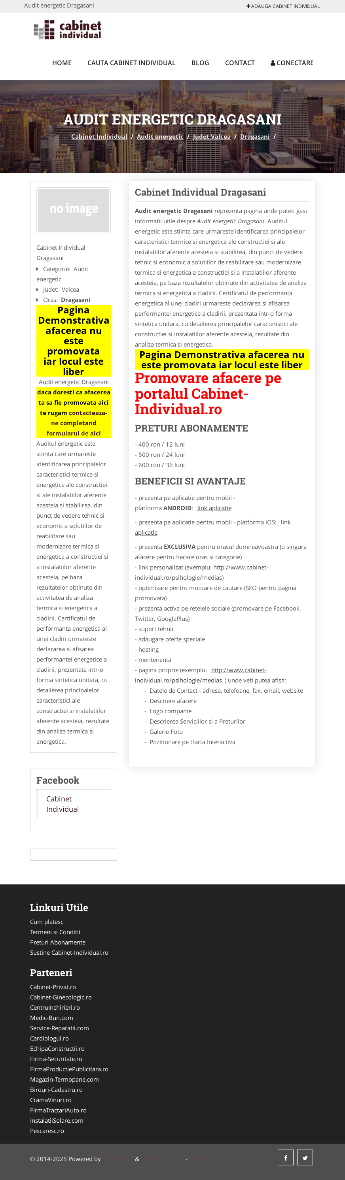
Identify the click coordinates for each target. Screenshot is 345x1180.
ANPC (197, 1159)
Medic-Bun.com (51, 1018)
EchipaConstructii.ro (57, 1048)
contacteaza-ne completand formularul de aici (77, 423)
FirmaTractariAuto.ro (58, 1110)
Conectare (292, 62)
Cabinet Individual (99, 136)
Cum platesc (46, 922)
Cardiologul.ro (49, 1038)
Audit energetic (160, 136)
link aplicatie (213, 508)
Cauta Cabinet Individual (131, 62)
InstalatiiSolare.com (56, 1120)
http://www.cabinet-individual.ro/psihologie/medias (200, 675)
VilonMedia (117, 1159)
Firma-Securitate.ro (56, 1059)
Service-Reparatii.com (59, 1028)
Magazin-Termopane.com (64, 1079)
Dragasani (255, 136)
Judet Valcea (212, 136)
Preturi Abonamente (57, 942)
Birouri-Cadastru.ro (56, 1089)
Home (62, 62)
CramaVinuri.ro (51, 1100)
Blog (200, 62)
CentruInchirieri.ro (55, 1007)
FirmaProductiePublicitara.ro (69, 1069)
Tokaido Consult (162, 1159)
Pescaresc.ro (47, 1131)
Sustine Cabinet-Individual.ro (69, 952)
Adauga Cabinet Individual (283, 6)
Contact (240, 62)
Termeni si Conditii (55, 932)
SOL (35, 1169)
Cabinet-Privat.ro (53, 987)
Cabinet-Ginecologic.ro (61, 997)
